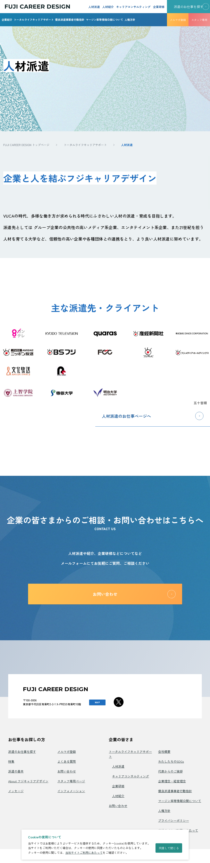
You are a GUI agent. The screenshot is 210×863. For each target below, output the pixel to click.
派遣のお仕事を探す (22, 751)
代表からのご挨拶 (170, 771)
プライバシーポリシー (173, 820)
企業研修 (159, 7)
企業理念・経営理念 (172, 781)
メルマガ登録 (178, 20)
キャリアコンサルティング (133, 7)
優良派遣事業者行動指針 (69, 20)
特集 (11, 761)
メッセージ (16, 791)
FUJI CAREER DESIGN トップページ (26, 145)
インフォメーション (71, 791)
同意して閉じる (169, 848)
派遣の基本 (16, 771)
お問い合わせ (66, 771)
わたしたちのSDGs (171, 761)
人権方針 (130, 20)
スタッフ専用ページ (71, 781)
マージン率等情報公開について (104, 20)
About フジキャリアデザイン (28, 781)
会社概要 (164, 751)
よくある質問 (66, 761)
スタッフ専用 (199, 20)
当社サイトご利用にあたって (84, 852)
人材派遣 (94, 7)
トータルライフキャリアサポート (34, 20)
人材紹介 (108, 7)
